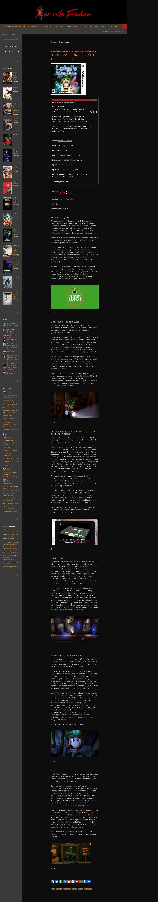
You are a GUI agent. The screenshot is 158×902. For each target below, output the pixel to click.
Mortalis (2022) (7, 455)
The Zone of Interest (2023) (10, 450)
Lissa (57, 204)
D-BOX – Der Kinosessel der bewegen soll (11, 331)
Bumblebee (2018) (8, 509)
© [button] (53, 313)
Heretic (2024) (7, 453)
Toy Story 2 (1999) (8, 400)
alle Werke (85, 50)
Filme (62, 26)
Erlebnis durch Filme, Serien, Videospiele (20, 26)
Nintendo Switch (76, 827)
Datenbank (105, 31)
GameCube (92, 50)
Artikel (104, 26)
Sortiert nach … (115, 26)
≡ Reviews (54, 50)
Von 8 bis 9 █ (92, 51)
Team (55, 26)
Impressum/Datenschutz (118, 31)
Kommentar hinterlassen (82, 59)
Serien (69, 26)
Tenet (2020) (6, 447)
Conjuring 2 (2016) (12, 339)
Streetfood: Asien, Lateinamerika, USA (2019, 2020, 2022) (10, 424)
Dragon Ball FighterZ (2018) (10, 410)
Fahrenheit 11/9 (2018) (9, 413)
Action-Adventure (74, 50)
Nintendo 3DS (67, 199)
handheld (67, 888)
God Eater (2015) (7, 506)
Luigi (74, 888)
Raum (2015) (10, 351)
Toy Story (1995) (7, 415)
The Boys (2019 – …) (8, 498)
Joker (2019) (11, 559)
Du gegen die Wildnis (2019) (10, 511)
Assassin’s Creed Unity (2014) (11, 491)
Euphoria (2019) (7, 465)
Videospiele (76, 26)
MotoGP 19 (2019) (8, 500)
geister (59, 888)
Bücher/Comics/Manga (91, 26)
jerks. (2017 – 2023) (8, 407)
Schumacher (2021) (8, 483)
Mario (81, 888)
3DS (59, 50)
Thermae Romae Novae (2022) (11, 458)
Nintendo (59, 51)
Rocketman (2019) (8, 536)
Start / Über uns (47, 26)
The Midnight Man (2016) (10, 440)
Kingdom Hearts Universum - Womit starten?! (12, 325)
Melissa (53, 51)
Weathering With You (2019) (10, 503)
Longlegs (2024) (7, 437)
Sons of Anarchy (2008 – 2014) (11, 477)
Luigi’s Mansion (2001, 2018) (74, 55)
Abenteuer (64, 50)
